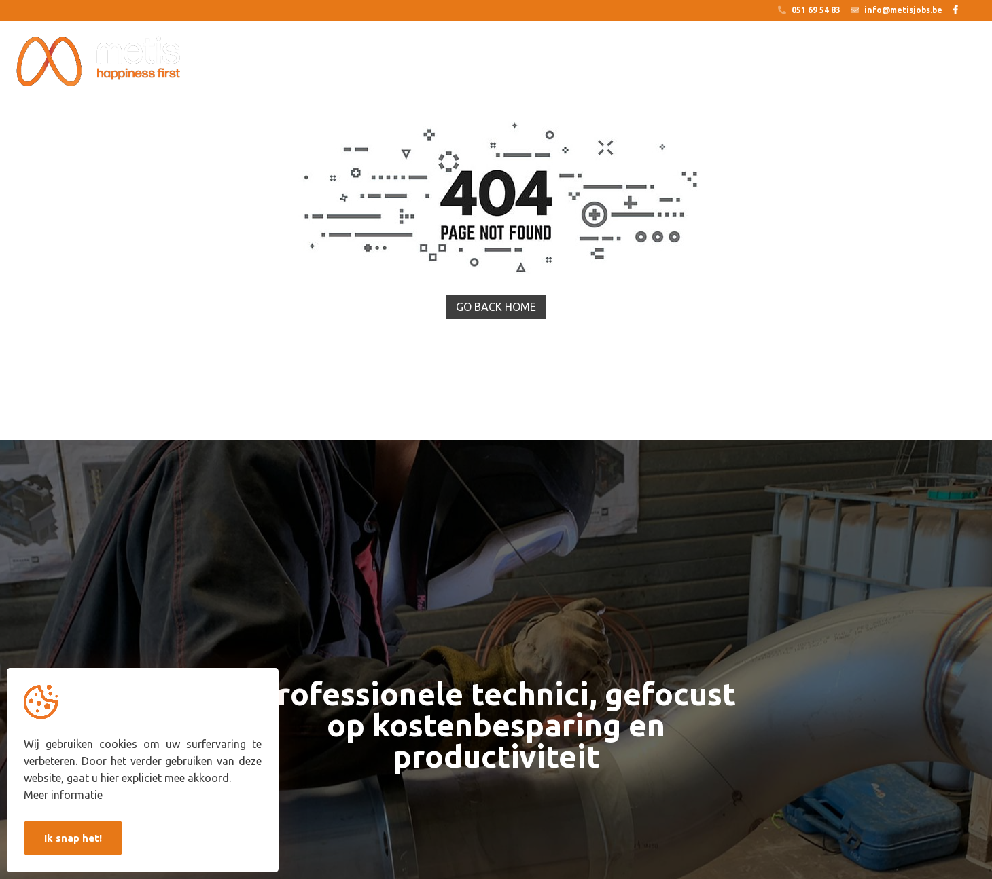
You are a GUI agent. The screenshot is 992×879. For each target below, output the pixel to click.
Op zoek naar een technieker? (619, 62)
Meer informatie (63, 795)
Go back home (496, 307)
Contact (960, 62)
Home (282, 62)
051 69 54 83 (809, 10)
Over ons (794, 62)
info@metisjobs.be (896, 10)
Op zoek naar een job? (467, 62)
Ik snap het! (73, 838)
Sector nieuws (878, 62)
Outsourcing (356, 62)
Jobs (730, 62)
